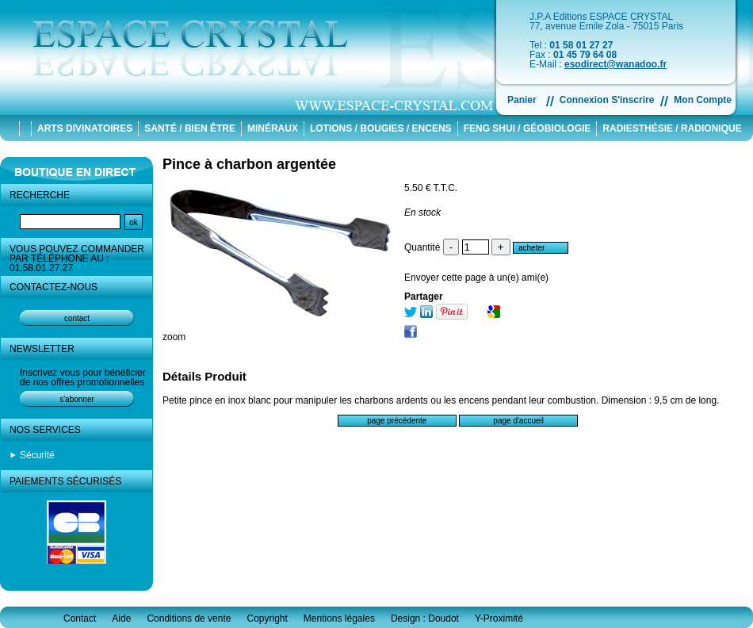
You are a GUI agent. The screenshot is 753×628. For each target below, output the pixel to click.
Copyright (267, 618)
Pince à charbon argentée (249, 164)
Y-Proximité (499, 618)
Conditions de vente (189, 618)
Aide (121, 618)
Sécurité (37, 455)
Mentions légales (339, 618)
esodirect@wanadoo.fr (615, 64)
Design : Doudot (425, 618)
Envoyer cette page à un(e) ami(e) (476, 277)
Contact (79, 618)
